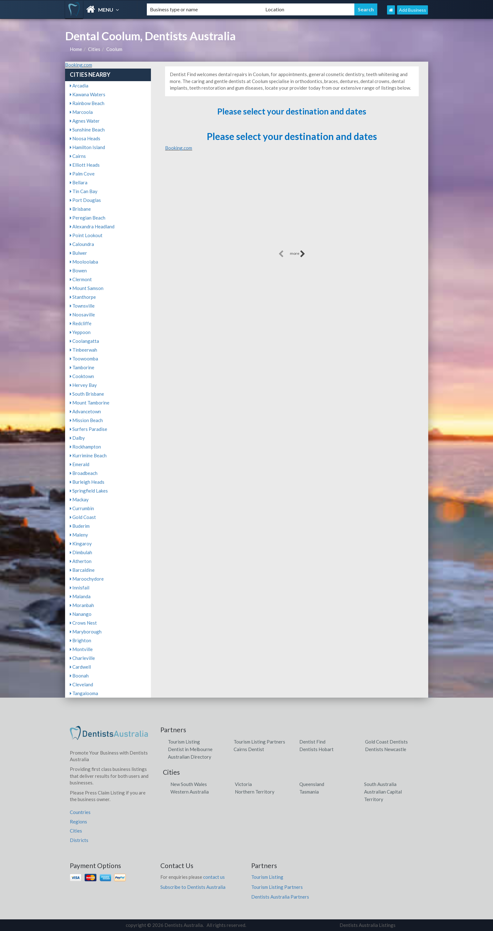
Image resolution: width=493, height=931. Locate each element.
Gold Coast (83, 517)
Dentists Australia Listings (368, 925)
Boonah (79, 675)
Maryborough (86, 631)
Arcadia (79, 85)
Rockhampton (85, 446)
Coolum (114, 49)
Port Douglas (85, 200)
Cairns (78, 156)
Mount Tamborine (89, 402)
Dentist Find (312, 741)
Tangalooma (84, 693)
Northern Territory (254, 791)
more (297, 254)
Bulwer (78, 253)
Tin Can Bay (83, 191)
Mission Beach (86, 420)
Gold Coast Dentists (386, 741)
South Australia (380, 784)
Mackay (79, 499)
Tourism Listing (184, 741)
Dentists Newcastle (385, 749)
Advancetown (85, 411)
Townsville (82, 306)
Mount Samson (86, 288)
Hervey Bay (83, 385)
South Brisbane (87, 394)
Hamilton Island (87, 147)
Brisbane (80, 209)
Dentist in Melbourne (190, 749)
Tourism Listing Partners (259, 741)
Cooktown (82, 376)
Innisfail (79, 587)
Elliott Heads (85, 165)
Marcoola (81, 112)
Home (76, 49)
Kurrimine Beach (88, 455)
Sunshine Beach (87, 129)
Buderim (80, 526)
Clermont (81, 279)
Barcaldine (82, 570)
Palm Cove (82, 173)
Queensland (311, 784)
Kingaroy (81, 543)
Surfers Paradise (88, 429)
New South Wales (188, 784)
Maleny (79, 535)
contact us (214, 877)
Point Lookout (86, 235)
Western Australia (189, 791)
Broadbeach (83, 473)
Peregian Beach (87, 217)
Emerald (79, 464)
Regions (78, 821)
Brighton (80, 640)
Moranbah (82, 605)
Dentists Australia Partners (280, 897)
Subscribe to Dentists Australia (192, 887)
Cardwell (80, 667)
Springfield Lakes (89, 490)
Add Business (412, 10)
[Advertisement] (291, 205)
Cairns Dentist (249, 749)
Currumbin (82, 508)
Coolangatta (84, 341)
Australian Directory (189, 757)
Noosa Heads (85, 138)
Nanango (80, 614)
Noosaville (82, 314)
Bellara (78, 182)
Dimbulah (81, 552)
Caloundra (82, 244)
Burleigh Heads (87, 482)
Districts (79, 840)
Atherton (80, 561)
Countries (80, 812)
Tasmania (309, 791)
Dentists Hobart (316, 749)
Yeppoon (80, 332)
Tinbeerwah (83, 350)
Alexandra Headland (92, 226)
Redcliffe (80, 323)
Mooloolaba (84, 262)
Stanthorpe (83, 297)
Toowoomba (84, 358)
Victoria (243, 784)
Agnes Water (85, 121)
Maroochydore (87, 579)
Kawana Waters (87, 94)
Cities (94, 49)
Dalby (77, 438)
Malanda (80, 596)
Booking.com (78, 65)
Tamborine (82, 367)
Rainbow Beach (87, 103)
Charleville (82, 658)
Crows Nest (83, 623)
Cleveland (81, 684)
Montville (81, 649)
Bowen (78, 270)
